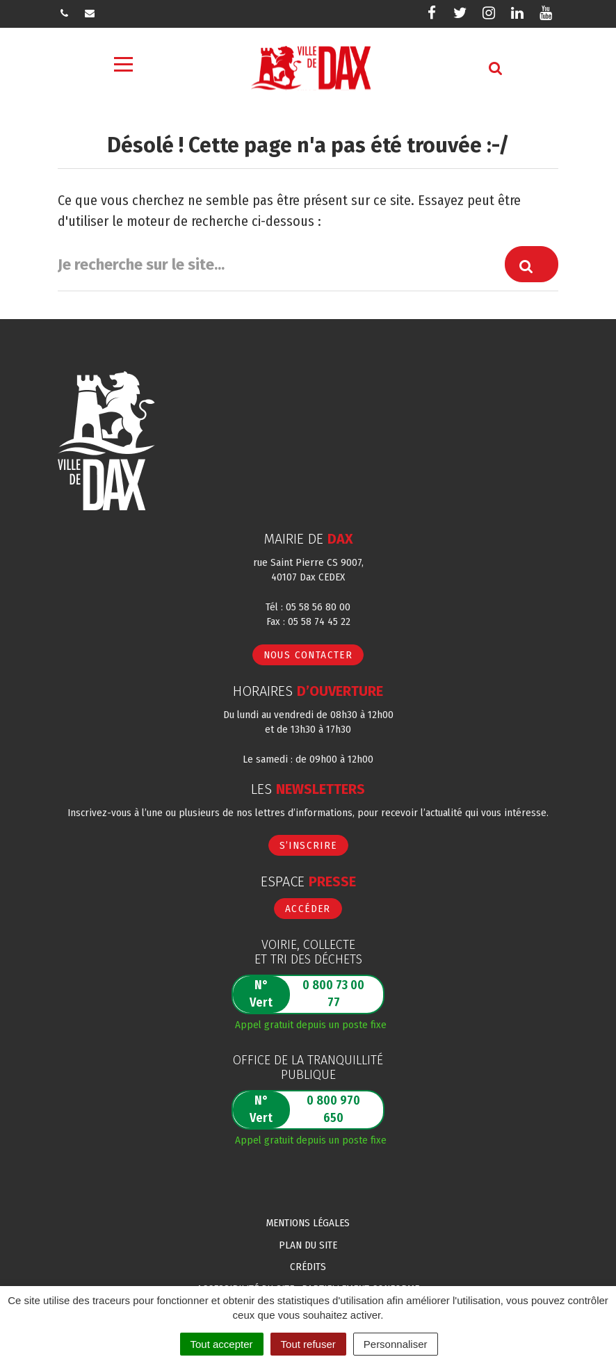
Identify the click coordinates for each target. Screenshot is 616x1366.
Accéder (308, 908)
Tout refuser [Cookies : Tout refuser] (308, 1344)
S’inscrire (308, 845)
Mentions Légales (308, 1223)
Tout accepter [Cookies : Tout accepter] (222, 1344)
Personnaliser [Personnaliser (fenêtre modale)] (396, 1344)
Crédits (308, 1266)
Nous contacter (308, 655)
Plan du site (308, 1245)
